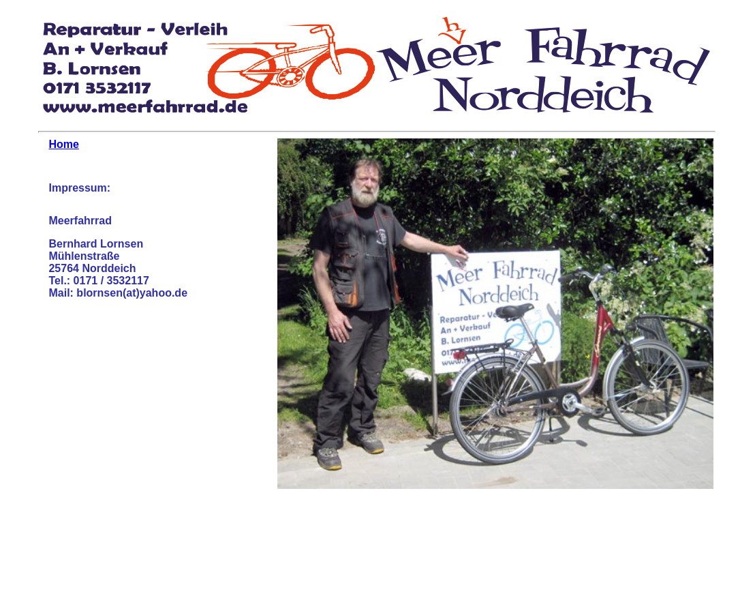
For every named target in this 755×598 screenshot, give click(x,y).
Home (63, 144)
